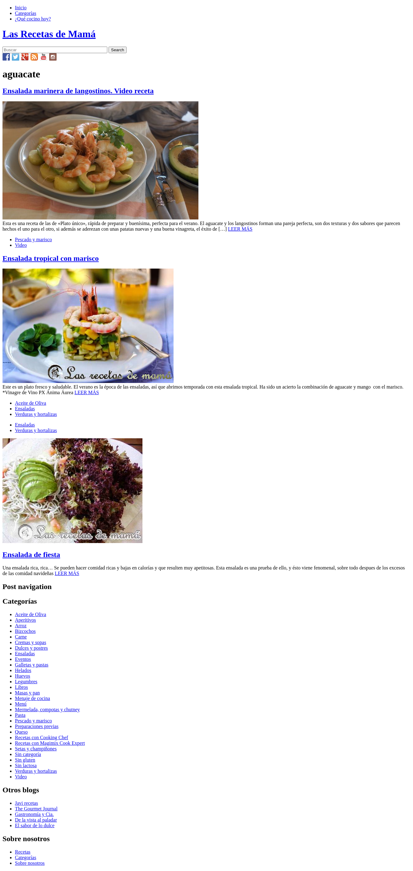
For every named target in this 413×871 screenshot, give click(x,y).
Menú (20, 704)
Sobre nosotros (30, 863)
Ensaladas (25, 408)
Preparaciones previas (36, 726)
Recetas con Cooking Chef (41, 737)
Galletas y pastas (32, 664)
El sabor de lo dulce (34, 825)
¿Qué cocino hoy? (33, 18)
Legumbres (26, 681)
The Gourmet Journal (36, 808)
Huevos (22, 676)
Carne (21, 636)
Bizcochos (25, 631)
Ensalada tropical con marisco (50, 258)
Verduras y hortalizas (36, 414)
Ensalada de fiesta (31, 555)
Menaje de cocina (32, 698)
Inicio (20, 7)
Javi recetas (26, 803)
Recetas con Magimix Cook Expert (50, 743)
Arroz (20, 625)
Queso (21, 732)
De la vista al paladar (36, 820)
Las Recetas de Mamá (48, 33)
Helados (23, 670)
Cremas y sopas (30, 642)
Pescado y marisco (33, 239)
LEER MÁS (240, 229)
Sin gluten (25, 760)
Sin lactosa (26, 765)
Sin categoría (28, 754)
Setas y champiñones (36, 748)
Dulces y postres (31, 648)
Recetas (22, 852)
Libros (21, 687)
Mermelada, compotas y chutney (47, 709)
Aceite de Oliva (30, 403)
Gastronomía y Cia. (34, 814)
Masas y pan (27, 692)
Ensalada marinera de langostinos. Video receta (78, 91)
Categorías (25, 13)
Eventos (23, 659)
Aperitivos (25, 620)
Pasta (20, 715)
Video (21, 245)
